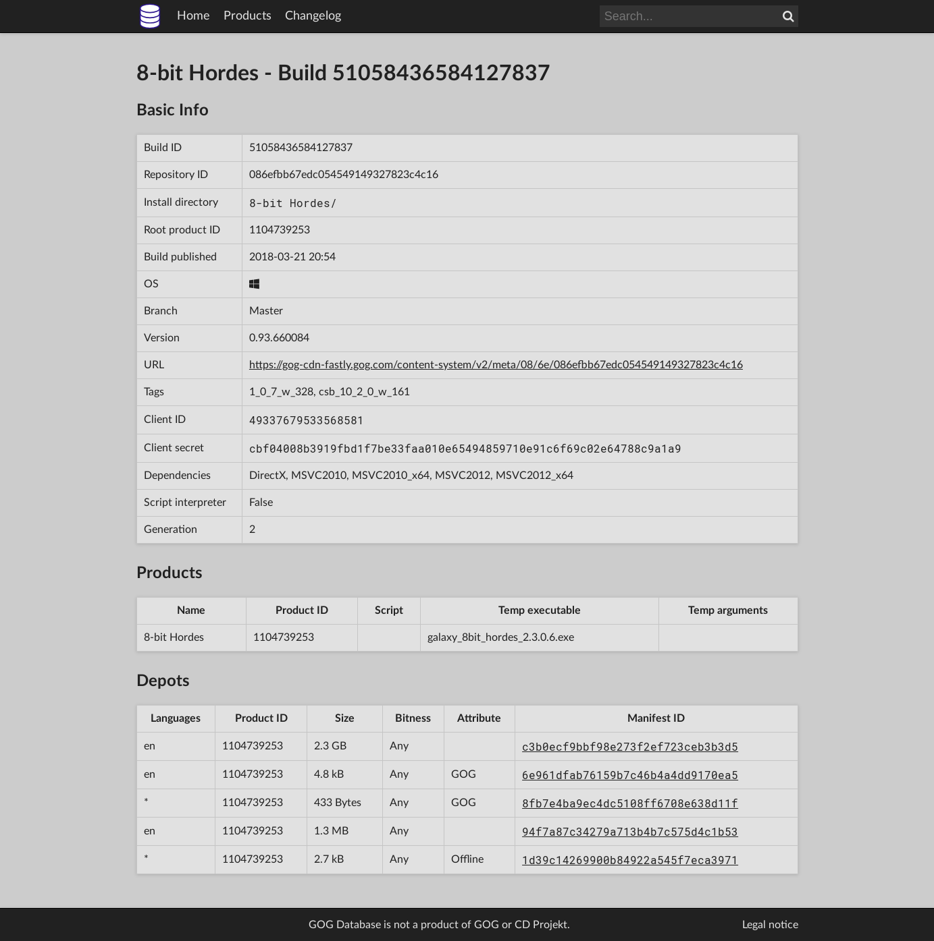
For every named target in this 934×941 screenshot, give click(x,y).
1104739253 (279, 230)
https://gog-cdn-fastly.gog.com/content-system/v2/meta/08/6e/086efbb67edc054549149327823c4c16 (496, 365)
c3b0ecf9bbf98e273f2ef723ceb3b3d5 (630, 746)
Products (247, 16)
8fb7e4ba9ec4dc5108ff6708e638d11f (630, 803)
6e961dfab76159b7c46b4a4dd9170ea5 (630, 775)
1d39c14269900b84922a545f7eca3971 (630, 860)
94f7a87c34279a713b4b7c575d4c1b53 (630, 831)
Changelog (313, 16)
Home (193, 16)
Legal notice (770, 924)
